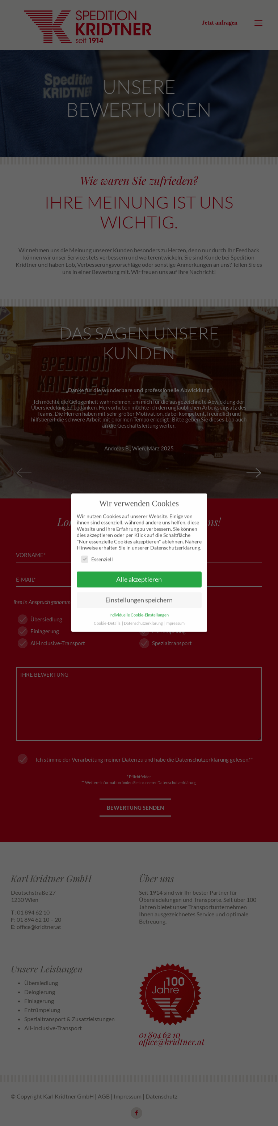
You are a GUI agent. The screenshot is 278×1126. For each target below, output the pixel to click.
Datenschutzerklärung (143, 610)
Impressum (175, 610)
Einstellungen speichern (139, 587)
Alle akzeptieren (139, 567)
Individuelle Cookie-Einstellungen (139, 602)
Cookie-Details (107, 610)
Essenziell (97, 546)
